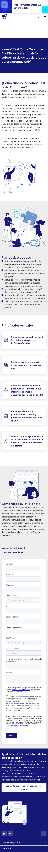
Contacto (6, 848)
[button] (45, 9)
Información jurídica (11, 842)
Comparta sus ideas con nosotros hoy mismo (24, 787)
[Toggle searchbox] (39, 17)
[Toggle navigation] (45, 17)
